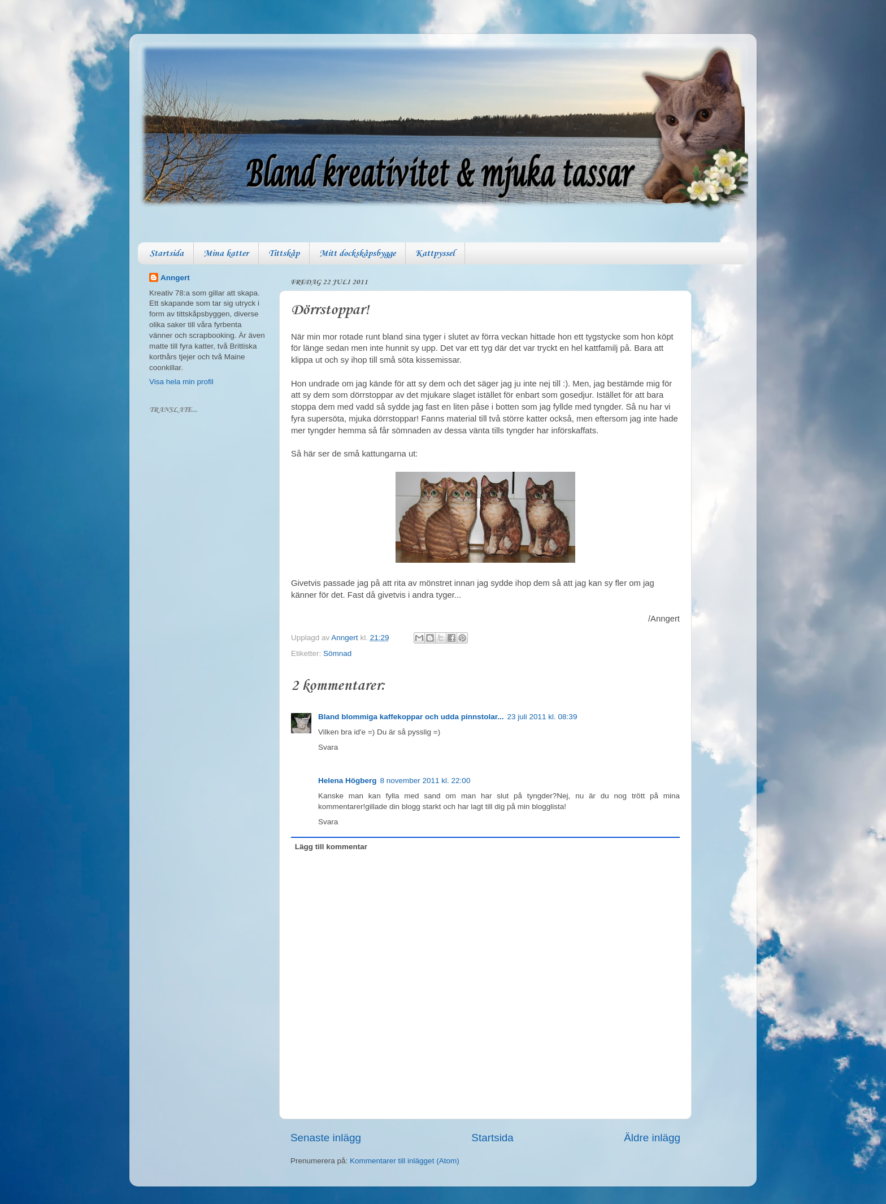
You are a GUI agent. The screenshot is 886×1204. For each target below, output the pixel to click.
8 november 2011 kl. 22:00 (425, 780)
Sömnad (337, 653)
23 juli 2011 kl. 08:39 (542, 716)
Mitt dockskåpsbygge (357, 253)
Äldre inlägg (652, 1138)
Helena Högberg (347, 780)
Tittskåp (283, 253)
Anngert (175, 277)
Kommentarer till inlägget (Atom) (404, 1161)
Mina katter (226, 253)
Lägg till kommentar (331, 846)
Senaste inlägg (325, 1138)
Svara (328, 747)
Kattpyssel (435, 253)
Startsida (167, 253)
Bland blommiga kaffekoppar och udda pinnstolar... (411, 716)
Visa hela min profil (181, 381)
